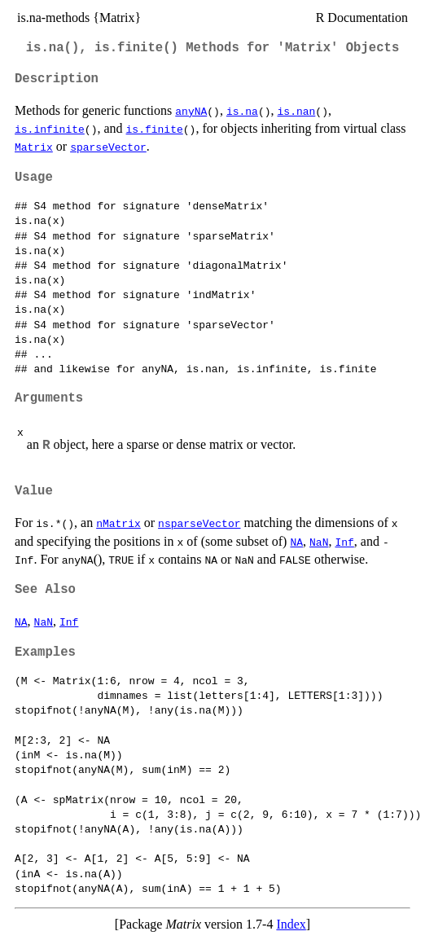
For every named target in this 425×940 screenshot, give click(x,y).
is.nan (297, 110)
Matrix (34, 146)
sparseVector (108, 146)
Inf (344, 541)
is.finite (154, 128)
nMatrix (118, 523)
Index (290, 924)
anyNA (191, 110)
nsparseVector (199, 523)
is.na (242, 110)
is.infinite (50, 128)
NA (296, 541)
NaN (318, 541)
